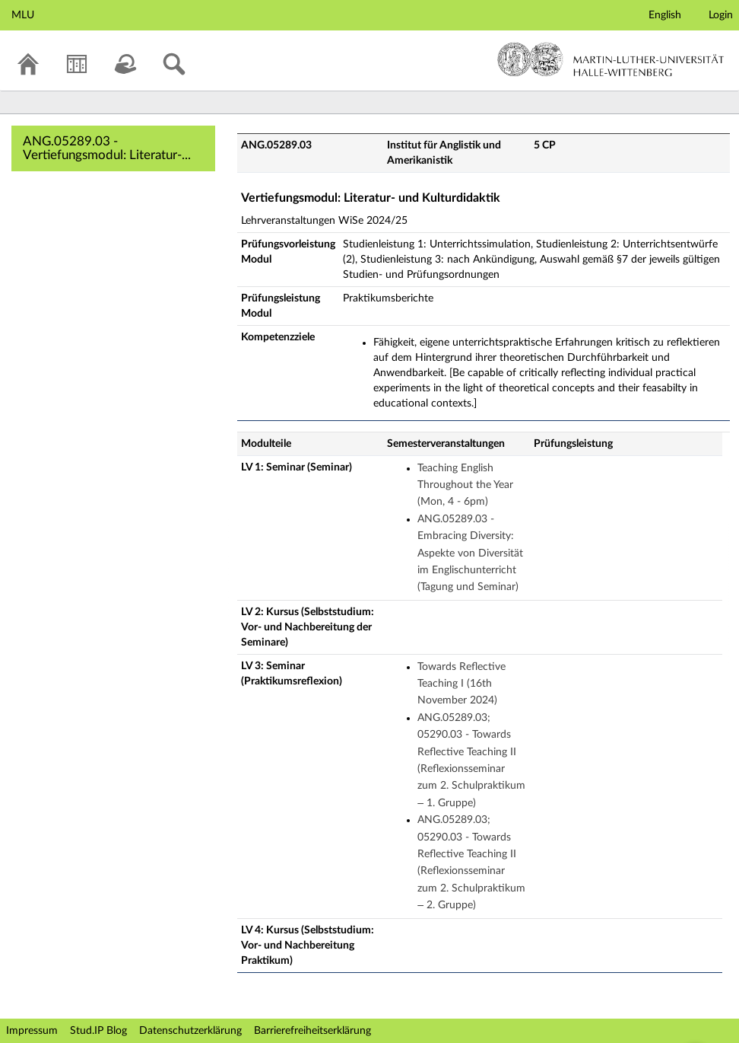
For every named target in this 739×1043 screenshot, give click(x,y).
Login (721, 15)
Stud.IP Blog (98, 1030)
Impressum (32, 1030)
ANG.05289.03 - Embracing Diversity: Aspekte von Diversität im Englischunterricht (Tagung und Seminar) (470, 553)
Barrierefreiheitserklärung (312, 1030)
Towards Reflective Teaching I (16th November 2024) (461, 684)
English (665, 15)
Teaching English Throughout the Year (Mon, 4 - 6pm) (465, 485)
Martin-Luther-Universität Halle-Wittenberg (611, 59)
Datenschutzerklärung (190, 1030)
